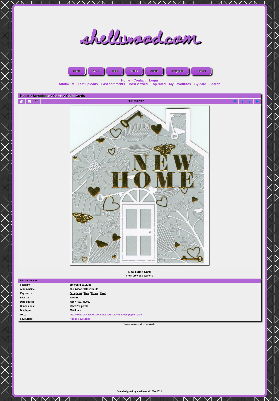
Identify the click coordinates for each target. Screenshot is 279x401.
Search (215, 84)
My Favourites (180, 84)
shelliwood (76, 289)
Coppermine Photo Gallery (144, 324)
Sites (96, 70)
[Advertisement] (139, 355)
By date (200, 84)
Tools (114, 70)
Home (76, 70)
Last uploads (88, 84)
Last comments (113, 84)
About (154, 70)
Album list (66, 84)
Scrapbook (177, 70)
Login (153, 80)
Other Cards (75, 96)
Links (133, 70)
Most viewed (138, 84)
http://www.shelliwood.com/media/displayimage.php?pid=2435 (106, 314)
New (86, 293)
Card (103, 293)
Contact (201, 70)
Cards (57, 96)
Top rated (158, 84)
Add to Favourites (80, 318)
